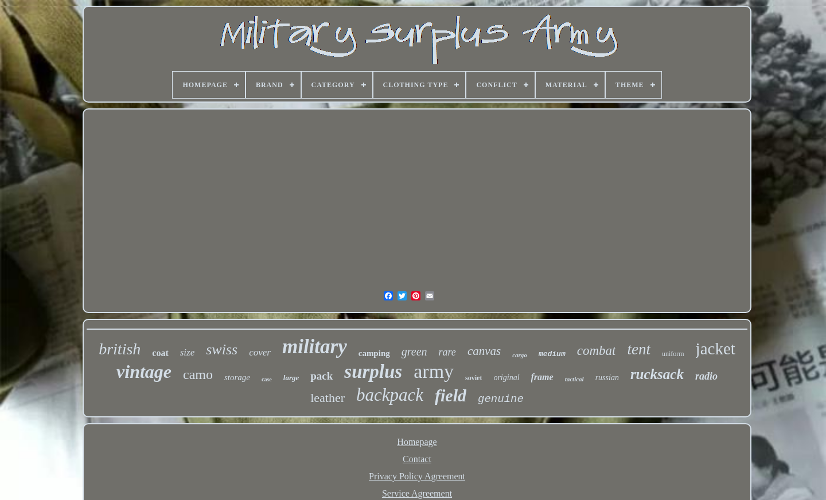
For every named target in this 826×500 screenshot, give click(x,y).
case (267, 379)
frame (542, 377)
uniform (673, 354)
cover (260, 352)
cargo (519, 354)
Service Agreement (417, 493)
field (450, 395)
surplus (373, 371)
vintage (144, 371)
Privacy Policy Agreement (417, 476)
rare (447, 352)
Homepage (417, 442)
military (314, 346)
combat (596, 350)
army (434, 371)
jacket (715, 348)
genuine (501, 399)
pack (321, 376)
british (120, 349)
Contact (417, 459)
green (414, 351)
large (291, 377)
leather (327, 397)
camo (198, 374)
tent (638, 349)
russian (607, 377)
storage (237, 377)
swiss (221, 349)
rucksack (657, 374)
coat (160, 353)
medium (552, 354)
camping (374, 353)
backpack (389, 395)
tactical (574, 379)
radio (706, 376)
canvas (484, 351)
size (187, 352)
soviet (473, 378)
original (506, 377)
